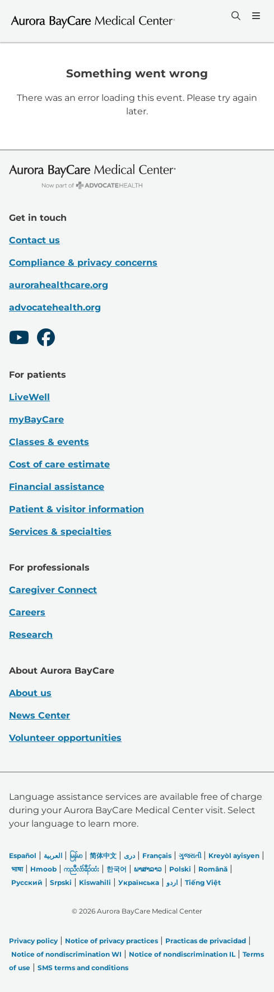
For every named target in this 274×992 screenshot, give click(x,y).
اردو (172, 882)
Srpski (61, 882)
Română (212, 869)
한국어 (116, 869)
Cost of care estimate (59, 464)
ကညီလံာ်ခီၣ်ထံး (81, 869)
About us (30, 693)
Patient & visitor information (76, 509)
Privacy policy (33, 941)
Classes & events (49, 442)
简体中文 (103, 855)
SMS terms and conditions (83, 967)
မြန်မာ (75, 855)
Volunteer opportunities (65, 738)
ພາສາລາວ (148, 869)
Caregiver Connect (53, 590)
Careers (27, 612)
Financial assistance (56, 486)
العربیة (53, 855)
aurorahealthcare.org (58, 285)
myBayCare (36, 419)
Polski (180, 869)
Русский (27, 882)
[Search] (235, 15)
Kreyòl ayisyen (233, 855)
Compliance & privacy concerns (83, 262)
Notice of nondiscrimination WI (66, 954)
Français (156, 855)
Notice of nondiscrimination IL (182, 954)
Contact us (34, 240)
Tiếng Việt (203, 882)
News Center (39, 715)
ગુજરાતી (190, 855)
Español (22, 855)
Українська (138, 882)
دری (129, 855)
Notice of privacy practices (111, 941)
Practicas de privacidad (205, 941)
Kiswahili (95, 882)
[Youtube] (19, 339)
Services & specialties (60, 531)
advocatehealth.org (55, 307)
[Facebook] (46, 339)
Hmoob (43, 869)
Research (31, 634)
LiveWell (29, 397)
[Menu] (255, 15)
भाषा (17, 869)
